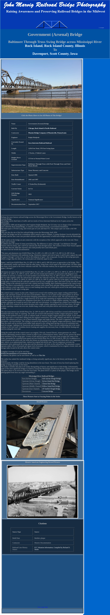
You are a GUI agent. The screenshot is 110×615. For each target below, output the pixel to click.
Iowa (74, 54)
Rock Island (34, 46)
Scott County (59, 54)
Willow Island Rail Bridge (51, 386)
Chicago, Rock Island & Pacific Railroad (42, 128)
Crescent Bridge (47, 391)
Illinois (80, 46)
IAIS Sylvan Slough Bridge (51, 378)
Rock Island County (58, 46)
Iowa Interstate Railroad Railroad (40, 143)
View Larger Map (42, 607)
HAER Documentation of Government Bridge (17, 353)
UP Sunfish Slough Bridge (51, 389)
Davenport (40, 54)
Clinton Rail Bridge (48, 384)
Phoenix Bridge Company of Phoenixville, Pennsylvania (47, 133)
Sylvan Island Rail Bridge (51, 381)
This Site (42, 355)
